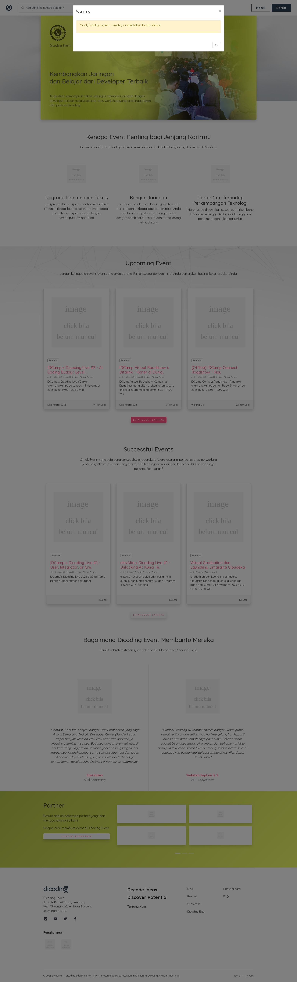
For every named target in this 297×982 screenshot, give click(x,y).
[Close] (220, 10)
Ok (217, 45)
